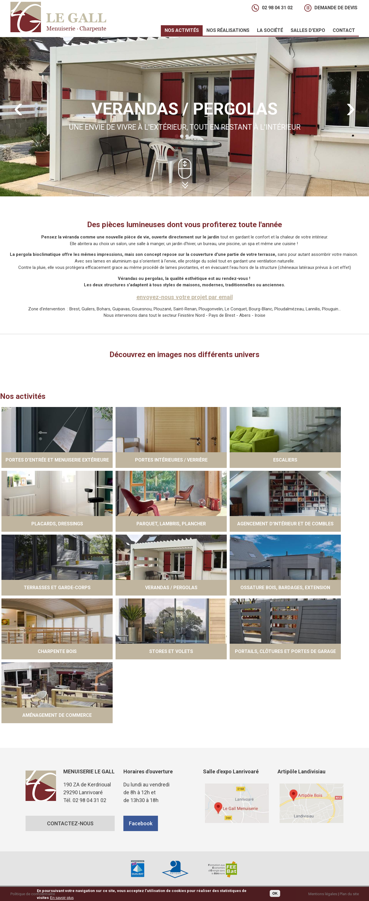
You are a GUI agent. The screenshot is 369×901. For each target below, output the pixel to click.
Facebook (140, 823)
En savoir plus (62, 898)
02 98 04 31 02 (277, 7)
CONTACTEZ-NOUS (70, 823)
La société (268, 31)
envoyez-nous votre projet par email (184, 297)
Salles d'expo (306, 31)
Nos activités (180, 31)
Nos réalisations (226, 31)
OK (275, 894)
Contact (344, 30)
